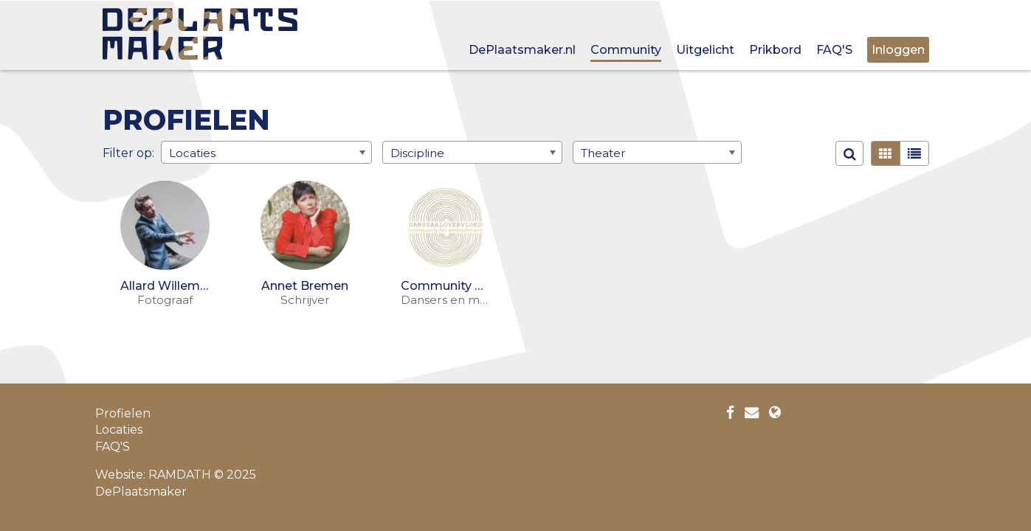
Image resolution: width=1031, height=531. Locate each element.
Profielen (123, 413)
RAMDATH (179, 475)
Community (625, 50)
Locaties (118, 430)
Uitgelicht (705, 50)
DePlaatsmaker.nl (522, 50)
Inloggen (898, 50)
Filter (118, 152)
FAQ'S (834, 50)
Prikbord (775, 50)
